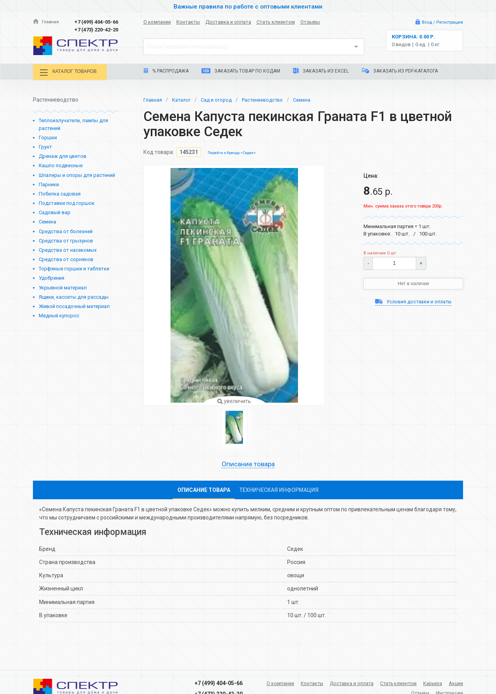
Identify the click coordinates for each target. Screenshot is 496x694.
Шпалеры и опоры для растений (77, 174)
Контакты (188, 22)
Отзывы (310, 22)
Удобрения (51, 277)
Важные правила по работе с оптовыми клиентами (248, 6)
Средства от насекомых (67, 248)
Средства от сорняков (66, 258)
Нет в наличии (413, 283)
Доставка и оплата (228, 22)
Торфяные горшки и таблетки (74, 267)
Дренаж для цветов (62, 155)
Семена (47, 220)
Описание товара (248, 463)
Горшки (48, 136)
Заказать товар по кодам (241, 71)
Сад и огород (222, 98)
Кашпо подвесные (61, 164)
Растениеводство (271, 98)
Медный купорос (59, 314)
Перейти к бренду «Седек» (235, 151)
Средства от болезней (66, 230)
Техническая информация (279, 490)
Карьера (452, 681)
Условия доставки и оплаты (413, 302)
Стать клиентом (276, 22)
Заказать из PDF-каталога (400, 71)
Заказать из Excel (321, 71)
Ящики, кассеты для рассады (73, 295)
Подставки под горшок (67, 201)
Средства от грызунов (66, 239)
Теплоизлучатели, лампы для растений (73, 123)
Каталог (184, 98)
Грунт (45, 146)
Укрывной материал (63, 286)
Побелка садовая (60, 192)
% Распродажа (166, 71)
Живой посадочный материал (74, 305)
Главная (47, 22)
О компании (157, 22)
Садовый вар (55, 211)
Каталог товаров (73, 72)
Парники (49, 183)
